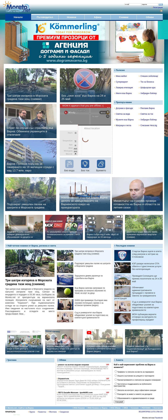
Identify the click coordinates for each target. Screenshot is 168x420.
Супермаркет (121, 82)
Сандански (64, 412)
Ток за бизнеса (146, 82)
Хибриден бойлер (148, 93)
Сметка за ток (146, 114)
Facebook (159, 418)
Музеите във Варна (124, 120)
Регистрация (158, 7)
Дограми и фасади (123, 108)
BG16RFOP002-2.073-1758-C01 (151, 412)
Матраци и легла (122, 125)
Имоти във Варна (123, 93)
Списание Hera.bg (148, 125)
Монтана (52, 412)
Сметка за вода (122, 114)
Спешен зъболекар (148, 76)
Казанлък (41, 412)
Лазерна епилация (123, 87)
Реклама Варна (147, 108)
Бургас (31, 412)
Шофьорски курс (147, 87)
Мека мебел (120, 76)
